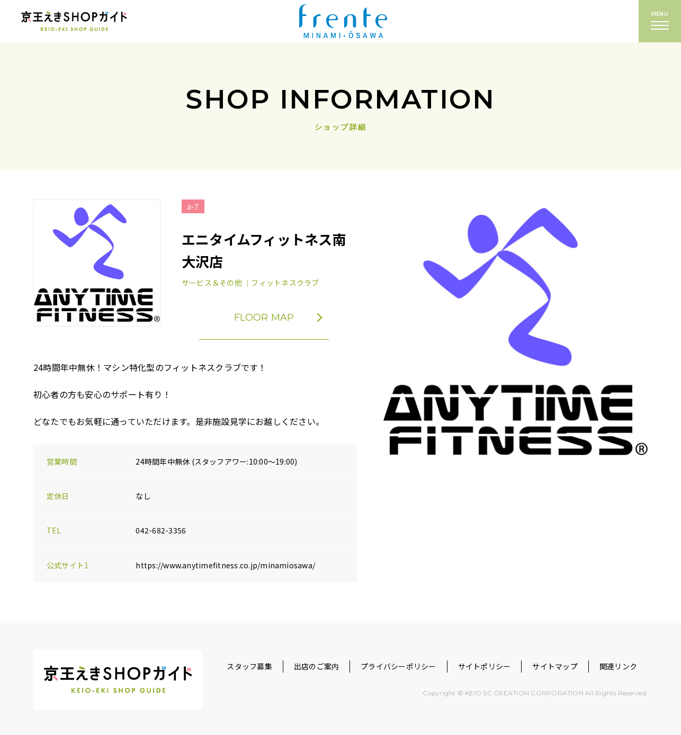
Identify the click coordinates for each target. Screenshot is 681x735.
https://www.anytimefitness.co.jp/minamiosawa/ (225, 565)
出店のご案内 (316, 666)
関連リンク (618, 666)
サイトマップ (554, 666)
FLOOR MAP (286, 317)
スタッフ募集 (249, 666)
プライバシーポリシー (398, 666)
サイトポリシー (484, 666)
